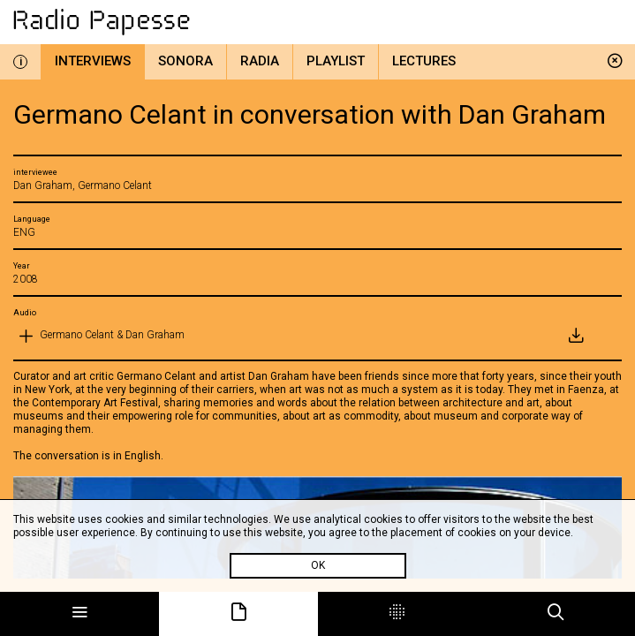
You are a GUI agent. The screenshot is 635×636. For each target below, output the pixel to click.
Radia (259, 61)
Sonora (185, 61)
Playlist (335, 61)
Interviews (93, 61)
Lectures (424, 61)
